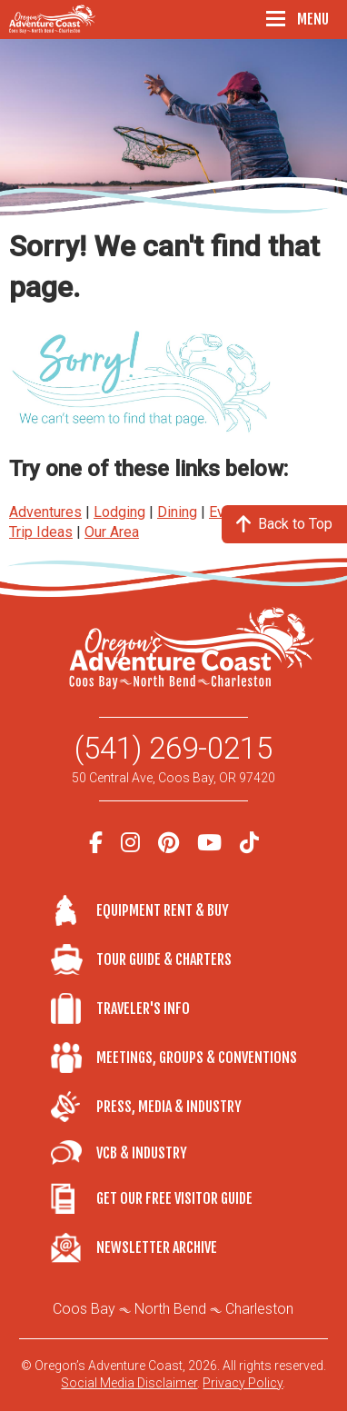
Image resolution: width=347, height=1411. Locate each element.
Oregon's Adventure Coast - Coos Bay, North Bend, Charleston (54, 19)
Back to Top (284, 523)
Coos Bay (84, 1308)
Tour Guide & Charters (164, 959)
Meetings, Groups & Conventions (196, 1057)
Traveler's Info (143, 1008)
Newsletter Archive (156, 1247)
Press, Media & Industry (169, 1107)
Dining (177, 512)
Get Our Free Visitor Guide (174, 1198)
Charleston (259, 1308)
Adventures (45, 512)
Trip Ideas (41, 532)
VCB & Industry (73, 1152)
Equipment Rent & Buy (162, 910)
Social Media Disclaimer (129, 1383)
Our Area (111, 532)
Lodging (119, 512)
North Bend (170, 1308)
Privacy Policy (243, 1383)
